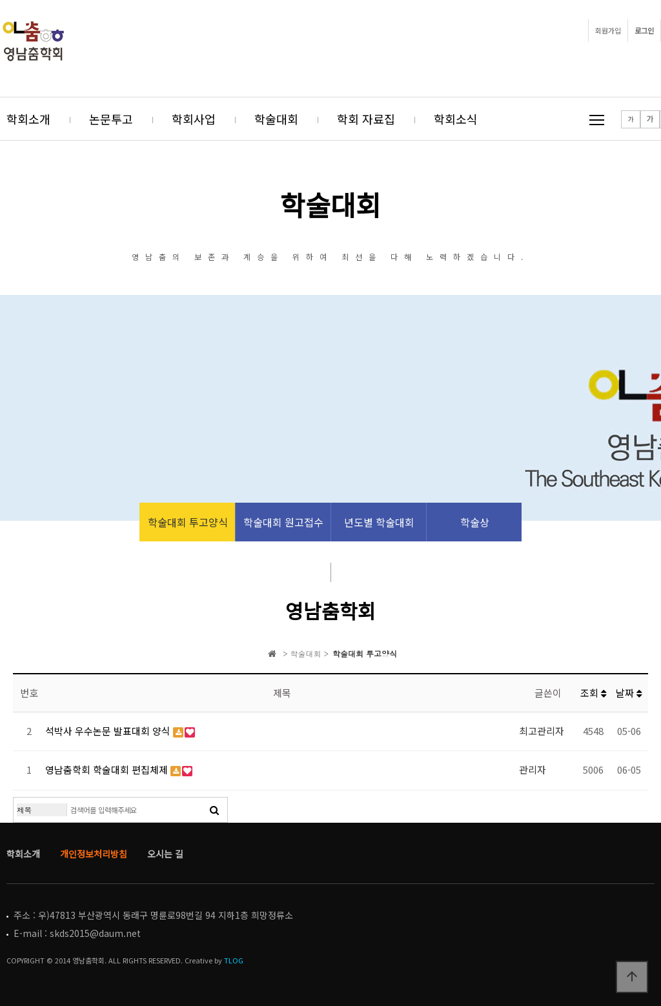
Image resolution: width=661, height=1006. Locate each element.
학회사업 (194, 118)
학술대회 (276, 118)
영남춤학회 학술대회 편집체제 (107, 769)
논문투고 (111, 118)
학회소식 (456, 118)
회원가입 (608, 30)
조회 (593, 692)
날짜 (629, 692)
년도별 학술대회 (379, 522)
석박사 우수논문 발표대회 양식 (109, 731)
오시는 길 (165, 853)
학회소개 (28, 118)
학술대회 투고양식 (188, 522)
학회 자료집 (366, 118)
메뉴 (597, 120)
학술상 (474, 522)
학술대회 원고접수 (283, 522)
